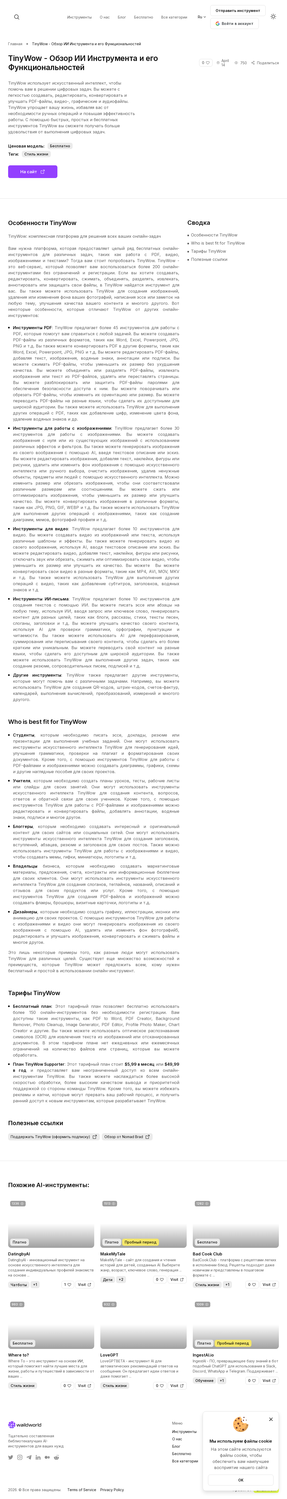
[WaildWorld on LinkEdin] (38, 1457)
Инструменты (184, 1431)
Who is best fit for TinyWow (218, 243)
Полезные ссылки (209, 259)
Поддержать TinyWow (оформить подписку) (54, 1136)
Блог (176, 1446)
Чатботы (19, 1285)
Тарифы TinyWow (208, 251)
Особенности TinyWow (214, 234)
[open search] (57, 17)
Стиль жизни (36, 154)
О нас (177, 1439)
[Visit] (84, 1284)
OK (241, 1480)
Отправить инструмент (238, 10)
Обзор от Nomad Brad (127, 1136)
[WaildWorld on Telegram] (28, 1457)
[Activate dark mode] (273, 17)
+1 (35, 1284)
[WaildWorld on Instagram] (19, 1457)
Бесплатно (181, 1454)
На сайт (32, 171)
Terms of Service (81, 1490)
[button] (234, 23)
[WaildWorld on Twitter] (10, 1457)
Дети (108, 1280)
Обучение (204, 1380)
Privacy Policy (112, 1490)
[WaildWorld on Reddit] (56, 1457)
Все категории (185, 1461)
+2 (121, 1279)
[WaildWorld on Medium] (47, 1457)
